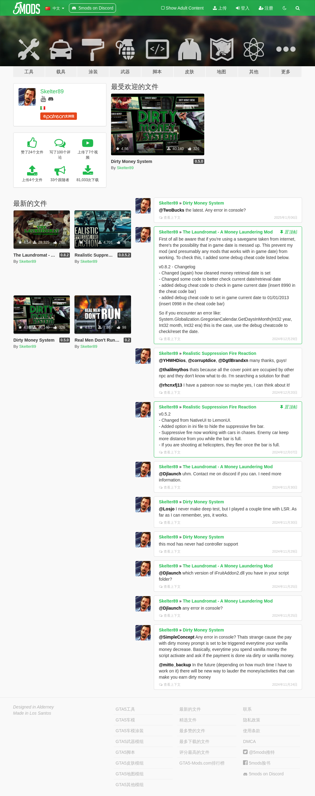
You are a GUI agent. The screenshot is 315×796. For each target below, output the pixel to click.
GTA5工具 (125, 709)
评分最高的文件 (194, 752)
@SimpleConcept (176, 637)
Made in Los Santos (32, 713)
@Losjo (166, 508)
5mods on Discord (263, 774)
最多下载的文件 (194, 741)
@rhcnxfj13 (170, 385)
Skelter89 (52, 91)
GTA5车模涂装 (130, 730)
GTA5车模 (125, 719)
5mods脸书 (256, 763)
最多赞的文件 (192, 730)
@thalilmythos (173, 369)
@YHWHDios (172, 360)
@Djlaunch (170, 473)
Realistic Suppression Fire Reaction (219, 353)
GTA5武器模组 (130, 741)
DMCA (249, 741)
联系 (247, 709)
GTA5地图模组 (130, 773)
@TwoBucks (171, 210)
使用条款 (251, 730)
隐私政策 (251, 719)
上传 (220, 8)
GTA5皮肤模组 (130, 763)
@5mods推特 (259, 752)
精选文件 (188, 719)
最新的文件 (190, 709)
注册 (266, 8)
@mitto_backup (175, 664)
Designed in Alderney (33, 707)
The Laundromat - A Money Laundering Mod (228, 231)
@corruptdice (202, 360)
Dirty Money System (203, 203)
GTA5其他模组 (130, 784)
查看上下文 (170, 217)
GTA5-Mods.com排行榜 (202, 763)
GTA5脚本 (125, 752)
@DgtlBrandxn (233, 360)
